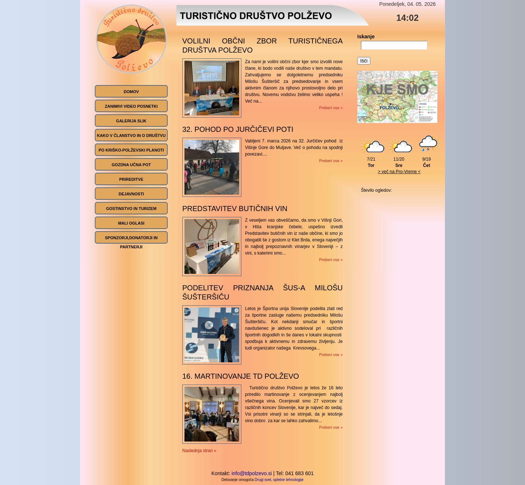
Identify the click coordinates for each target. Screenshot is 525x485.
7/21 (373, 160)
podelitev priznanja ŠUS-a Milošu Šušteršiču (262, 292)
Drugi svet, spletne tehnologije (279, 480)
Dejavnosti (131, 194)
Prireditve (131, 179)
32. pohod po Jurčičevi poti (237, 129)
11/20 (401, 160)
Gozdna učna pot (131, 165)
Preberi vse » (331, 108)
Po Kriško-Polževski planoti (131, 150)
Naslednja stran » (199, 450)
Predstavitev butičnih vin (234, 209)
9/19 (428, 160)
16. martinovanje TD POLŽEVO (240, 376)
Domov (131, 91)
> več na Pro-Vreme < (399, 171)
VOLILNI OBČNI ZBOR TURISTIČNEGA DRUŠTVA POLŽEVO (262, 45)
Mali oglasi (131, 223)
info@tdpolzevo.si (252, 473)
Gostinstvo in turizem (131, 208)
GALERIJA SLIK (131, 121)
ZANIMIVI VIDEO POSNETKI (131, 106)
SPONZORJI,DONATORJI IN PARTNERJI (131, 242)
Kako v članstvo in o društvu (131, 135)
